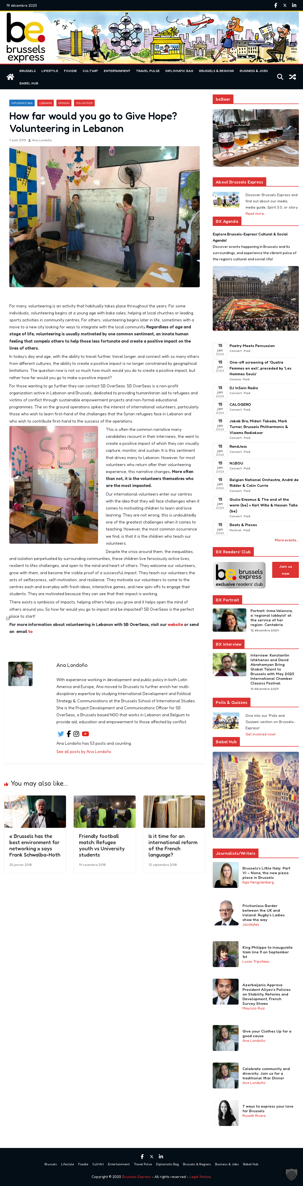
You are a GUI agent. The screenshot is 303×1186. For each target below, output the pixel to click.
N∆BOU (236, 463)
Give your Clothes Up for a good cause (266, 1033)
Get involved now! (261, 734)
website (175, 624)
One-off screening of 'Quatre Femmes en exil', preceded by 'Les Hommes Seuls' (260, 368)
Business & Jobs (254, 71)
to (30, 631)
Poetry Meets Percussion (252, 345)
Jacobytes (250, 924)
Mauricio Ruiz (253, 1008)
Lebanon (45, 103)
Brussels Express (136, 1176)
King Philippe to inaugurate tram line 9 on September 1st (267, 952)
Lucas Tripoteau (255, 961)
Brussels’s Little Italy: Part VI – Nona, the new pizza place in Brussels (266, 873)
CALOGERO (240, 404)
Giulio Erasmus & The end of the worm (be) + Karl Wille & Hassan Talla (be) (264, 505)
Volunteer (84, 103)
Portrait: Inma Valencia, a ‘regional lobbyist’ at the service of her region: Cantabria (271, 617)
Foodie (70, 71)
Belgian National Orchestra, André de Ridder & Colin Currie (264, 482)
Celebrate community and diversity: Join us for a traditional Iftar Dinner (266, 1073)
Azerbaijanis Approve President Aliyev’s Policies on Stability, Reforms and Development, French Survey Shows (266, 994)
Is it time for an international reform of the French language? (173, 845)
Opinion (63, 103)
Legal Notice (200, 1176)
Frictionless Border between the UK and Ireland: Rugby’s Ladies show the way (263, 912)
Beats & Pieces (243, 524)
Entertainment (117, 71)
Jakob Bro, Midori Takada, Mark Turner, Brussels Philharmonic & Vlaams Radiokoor (259, 426)
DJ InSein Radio (244, 387)
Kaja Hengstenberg (258, 882)
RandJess (238, 446)
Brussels (27, 71)
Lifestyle (49, 71)
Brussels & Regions (216, 71)
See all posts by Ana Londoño (83, 751)
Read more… (256, 213)
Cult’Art (90, 71)
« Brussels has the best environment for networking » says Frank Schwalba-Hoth (34, 845)
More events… (287, 540)
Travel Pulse (148, 71)
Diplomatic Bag (179, 71)
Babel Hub (28, 83)
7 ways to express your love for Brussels (267, 1108)
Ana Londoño (42, 140)
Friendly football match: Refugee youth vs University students (102, 845)
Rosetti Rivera (254, 1115)
